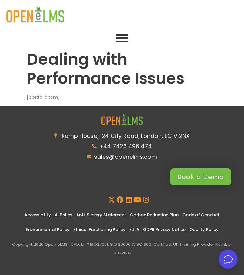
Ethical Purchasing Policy (99, 229)
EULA (134, 229)
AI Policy (63, 215)
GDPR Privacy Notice (164, 229)
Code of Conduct (201, 215)
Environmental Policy (48, 229)
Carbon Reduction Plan (154, 215)
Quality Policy (204, 229)
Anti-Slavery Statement (101, 215)
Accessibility (37, 215)
